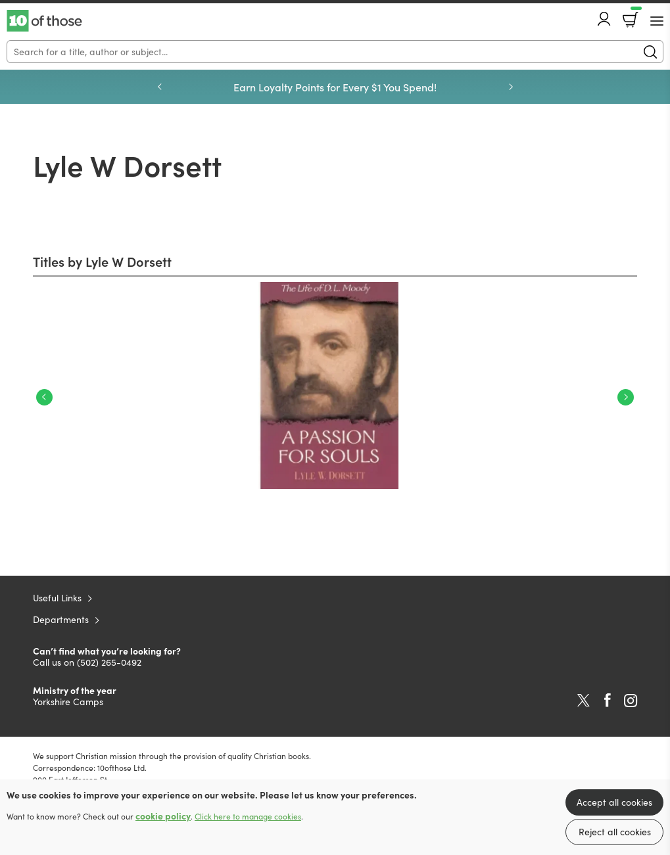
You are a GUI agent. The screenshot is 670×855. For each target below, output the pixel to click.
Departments (61, 619)
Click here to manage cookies (248, 816)
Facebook (607, 700)
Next (511, 86)
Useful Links (57, 597)
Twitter (583, 700)
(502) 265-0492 (109, 662)
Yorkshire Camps (68, 701)
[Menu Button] (656, 21)
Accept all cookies (614, 802)
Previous (160, 86)
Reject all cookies (615, 831)
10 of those (44, 21)
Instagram (630, 700)
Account (604, 19)
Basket (634, 15)
